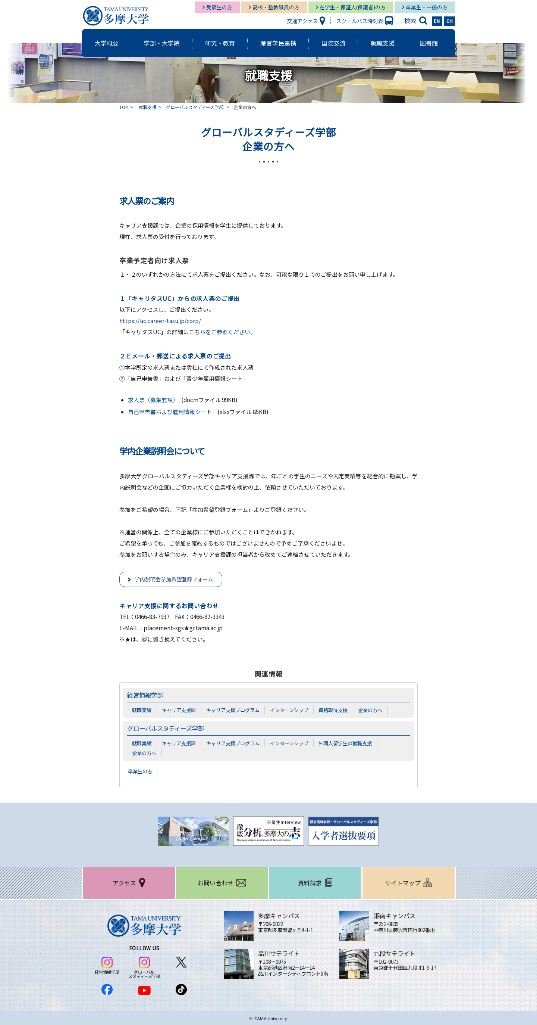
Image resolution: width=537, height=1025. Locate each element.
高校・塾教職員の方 (275, 7)
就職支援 (148, 107)
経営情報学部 (146, 694)
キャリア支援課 (179, 710)
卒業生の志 (141, 771)
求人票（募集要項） (151, 400)
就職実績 (141, 710)
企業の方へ (370, 710)
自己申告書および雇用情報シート (170, 412)
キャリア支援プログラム (233, 710)
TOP (123, 107)
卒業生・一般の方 (427, 7)
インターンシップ (289, 710)
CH (449, 21)
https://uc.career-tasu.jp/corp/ (160, 320)
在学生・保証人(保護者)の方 (353, 7)
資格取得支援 (333, 710)
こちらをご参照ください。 (222, 332)
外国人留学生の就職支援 (345, 743)
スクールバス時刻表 (359, 21)
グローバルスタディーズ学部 (195, 107)
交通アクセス (302, 21)
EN (437, 21)
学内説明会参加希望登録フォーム (174, 579)
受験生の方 (219, 7)
